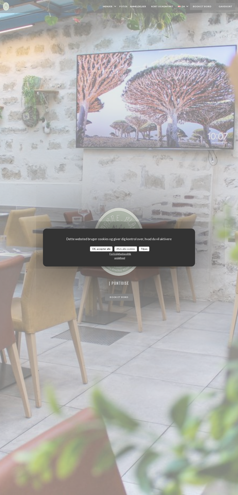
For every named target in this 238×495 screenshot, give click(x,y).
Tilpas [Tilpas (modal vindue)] (144, 248)
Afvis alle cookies (125, 248)
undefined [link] (119, 258)
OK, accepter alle (101, 248)
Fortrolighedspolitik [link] (120, 253)
